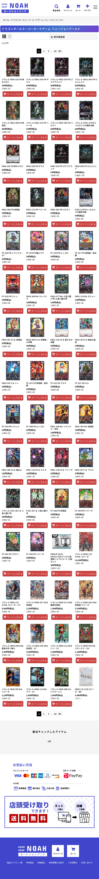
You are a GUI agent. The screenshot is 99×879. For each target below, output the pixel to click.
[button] (95, 8)
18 (55, 51)
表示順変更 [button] (58, 36)
